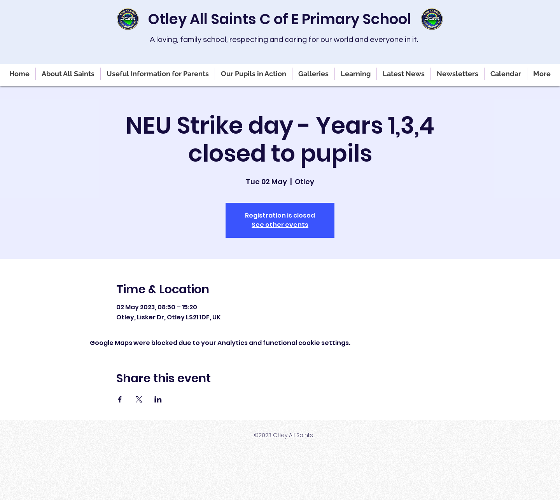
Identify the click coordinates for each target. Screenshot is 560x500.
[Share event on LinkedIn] (158, 399)
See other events (280, 224)
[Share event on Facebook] (120, 399)
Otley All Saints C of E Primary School (279, 19)
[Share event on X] (139, 399)
